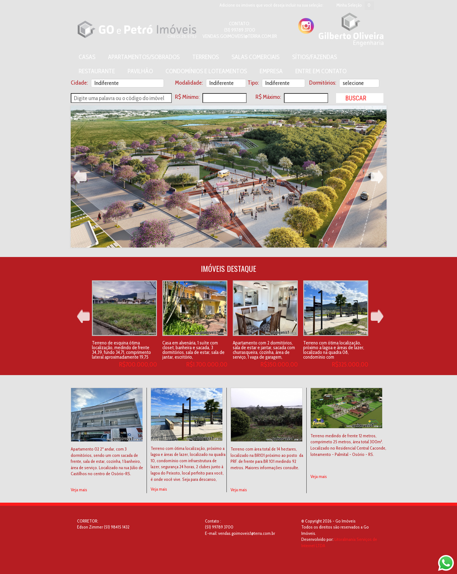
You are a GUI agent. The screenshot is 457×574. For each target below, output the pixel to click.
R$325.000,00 (350, 364)
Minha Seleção (349, 5)
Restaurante (97, 71)
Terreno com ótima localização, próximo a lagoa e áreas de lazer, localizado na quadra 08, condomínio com (333, 350)
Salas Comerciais (256, 57)
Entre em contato (320, 71)
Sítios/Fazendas (314, 57)
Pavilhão (140, 71)
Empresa (271, 71)
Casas (87, 57)
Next (377, 176)
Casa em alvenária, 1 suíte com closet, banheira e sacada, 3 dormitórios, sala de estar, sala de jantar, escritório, (193, 350)
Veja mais (79, 490)
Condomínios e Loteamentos (206, 71)
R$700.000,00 (138, 364)
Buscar (355, 98)
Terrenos (205, 57)
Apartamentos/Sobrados (144, 57)
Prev (80, 176)
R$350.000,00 (279, 364)
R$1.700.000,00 (206, 364)
